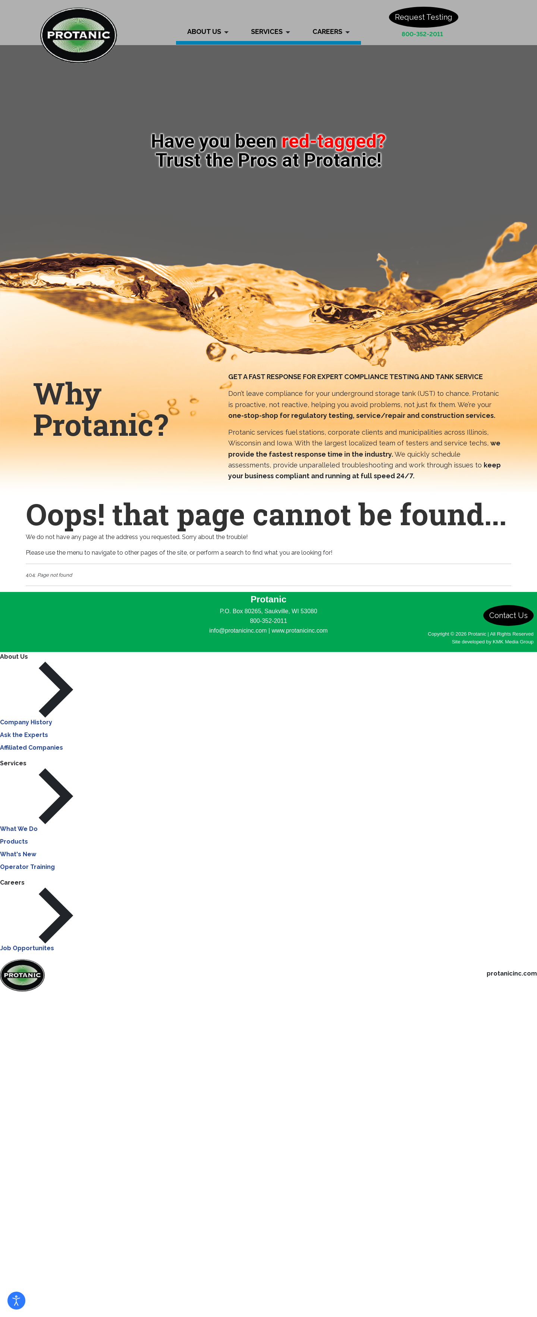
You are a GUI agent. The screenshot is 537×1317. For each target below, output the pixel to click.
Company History (26, 722)
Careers (12, 882)
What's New (18, 854)
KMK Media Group (513, 642)
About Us (14, 656)
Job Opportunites (27, 948)
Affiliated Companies (31, 747)
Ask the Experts (24, 734)
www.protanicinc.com (299, 630)
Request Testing (423, 17)
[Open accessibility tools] (16, 1301)
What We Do (19, 828)
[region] (268, 149)
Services (13, 763)
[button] (208, 22)
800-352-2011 (422, 34)
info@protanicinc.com (238, 630)
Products (14, 841)
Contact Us (508, 615)
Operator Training (27, 866)
